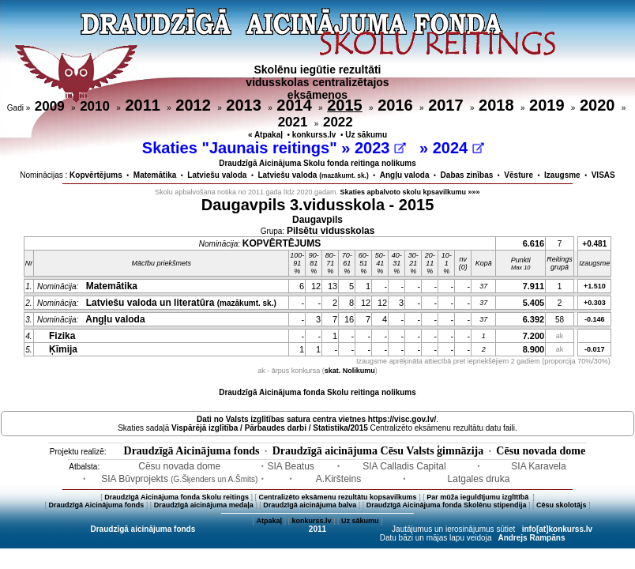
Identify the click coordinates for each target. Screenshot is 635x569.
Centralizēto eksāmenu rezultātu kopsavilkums (338, 497)
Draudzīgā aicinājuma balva (309, 505)
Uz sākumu (366, 134)
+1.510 (595, 286)
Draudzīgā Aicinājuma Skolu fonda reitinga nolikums (317, 163)
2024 (458, 147)
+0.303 (595, 303)
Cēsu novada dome (540, 451)
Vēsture (518, 175)
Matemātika (154, 175)
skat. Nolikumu (350, 371)
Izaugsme (562, 175)
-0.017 (594, 349)
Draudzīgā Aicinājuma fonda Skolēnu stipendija (446, 505)
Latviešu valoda (216, 175)
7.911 (534, 286)
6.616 (534, 243)
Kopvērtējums (96, 175)
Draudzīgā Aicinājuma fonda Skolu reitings (176, 497)
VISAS (603, 175)
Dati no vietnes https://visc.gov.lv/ (316, 419)
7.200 (534, 336)
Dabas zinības (467, 175)
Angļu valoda (405, 175)
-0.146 (594, 319)
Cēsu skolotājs (561, 505)
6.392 (534, 319)
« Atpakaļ (265, 134)
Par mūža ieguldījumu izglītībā (478, 497)
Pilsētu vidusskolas (330, 230)
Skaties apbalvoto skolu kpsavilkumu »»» (410, 192)
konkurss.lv (314, 134)
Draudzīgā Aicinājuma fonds (192, 451)
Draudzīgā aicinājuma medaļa (204, 505)
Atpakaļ (269, 521)
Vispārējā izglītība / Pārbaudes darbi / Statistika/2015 (269, 428)
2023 (380, 147)
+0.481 (594, 243)
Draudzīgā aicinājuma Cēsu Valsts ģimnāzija (378, 451)
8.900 (534, 349)
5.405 (534, 302)
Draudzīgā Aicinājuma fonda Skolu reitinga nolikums (317, 392)
